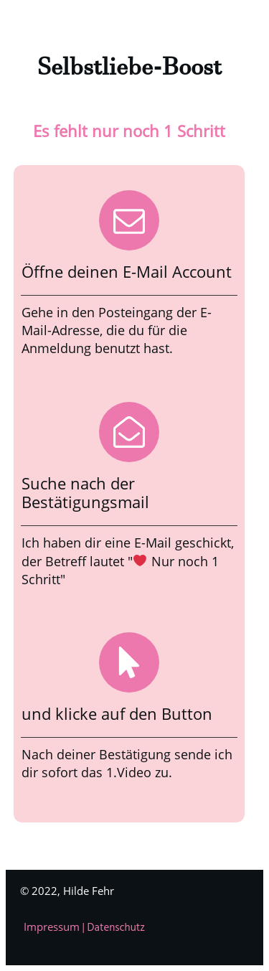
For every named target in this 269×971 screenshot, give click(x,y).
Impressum (53, 926)
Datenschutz (117, 928)
